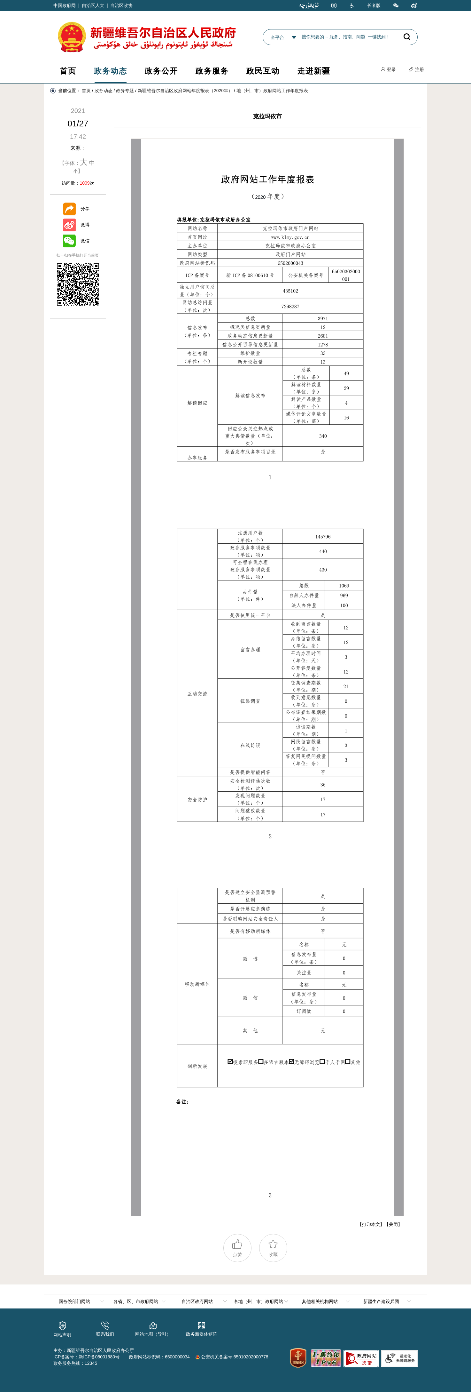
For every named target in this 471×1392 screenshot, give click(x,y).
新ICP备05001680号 (99, 1356)
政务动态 (110, 71)
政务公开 (161, 71)
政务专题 (125, 90)
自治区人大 (93, 5)
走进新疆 (313, 71)
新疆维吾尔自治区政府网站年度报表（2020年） (185, 90)
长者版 (374, 5)
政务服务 (212, 71)
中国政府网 (64, 5)
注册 (416, 69)
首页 (68, 71)
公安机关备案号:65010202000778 (232, 1356)
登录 (388, 69)
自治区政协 (121, 5)
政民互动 (263, 71)
